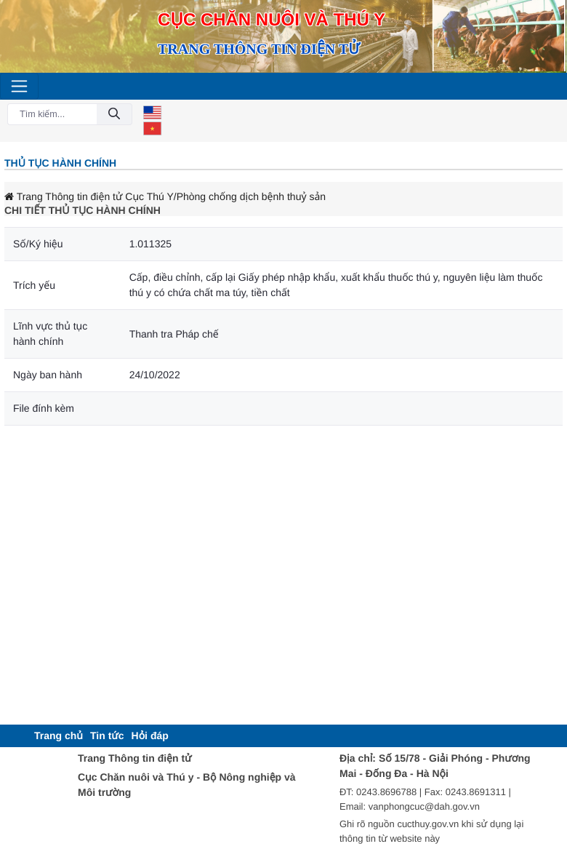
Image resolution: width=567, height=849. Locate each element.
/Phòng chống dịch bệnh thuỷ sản (250, 196)
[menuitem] (59, 736)
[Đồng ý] (114, 114)
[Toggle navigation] (19, 86)
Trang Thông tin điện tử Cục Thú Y (89, 196)
